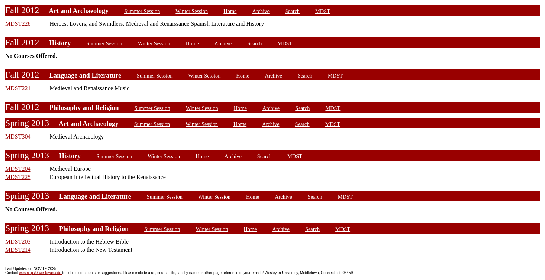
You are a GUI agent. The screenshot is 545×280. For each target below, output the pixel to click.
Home (229, 11)
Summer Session (142, 11)
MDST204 (17, 169)
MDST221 (17, 88)
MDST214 (17, 250)
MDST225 (17, 177)
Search (292, 11)
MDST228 (17, 23)
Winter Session (191, 11)
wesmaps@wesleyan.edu (40, 273)
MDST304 (17, 136)
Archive (261, 11)
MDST (322, 11)
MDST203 (17, 241)
